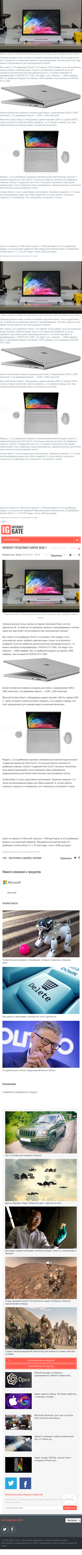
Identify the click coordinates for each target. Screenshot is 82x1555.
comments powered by (19, 1092)
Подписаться (70, 1508)
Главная (73, 548)
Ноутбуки (37, 858)
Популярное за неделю (41, 1360)
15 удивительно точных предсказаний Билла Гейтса (28, 1070)
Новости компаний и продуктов (21, 871)
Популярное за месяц (41, 1366)
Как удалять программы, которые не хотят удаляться (29, 1016)
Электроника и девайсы (20, 858)
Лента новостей (58, 548)
